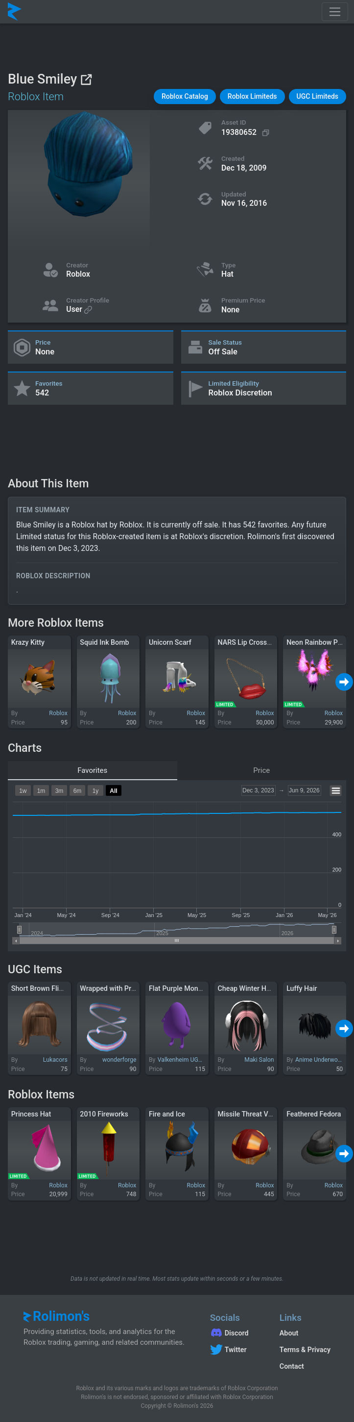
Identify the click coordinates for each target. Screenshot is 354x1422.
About (289, 1333)
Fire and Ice (167, 1114)
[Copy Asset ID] (246, 132)
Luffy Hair (301, 988)
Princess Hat (31, 1114)
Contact (292, 1366)
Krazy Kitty (28, 642)
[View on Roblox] (86, 79)
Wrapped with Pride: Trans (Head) (132, 988)
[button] (185, 96)
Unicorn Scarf (170, 642)
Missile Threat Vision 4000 (259, 1114)
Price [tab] (261, 770)
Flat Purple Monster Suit (186, 988)
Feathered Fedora (313, 1114)
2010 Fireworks (104, 1114)
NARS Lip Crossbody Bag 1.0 (263, 642)
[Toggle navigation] (335, 11)
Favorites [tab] (92, 770)
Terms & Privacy (305, 1350)
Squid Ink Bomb (104, 642)
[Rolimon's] (15, 11)
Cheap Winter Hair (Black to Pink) (270, 988)
